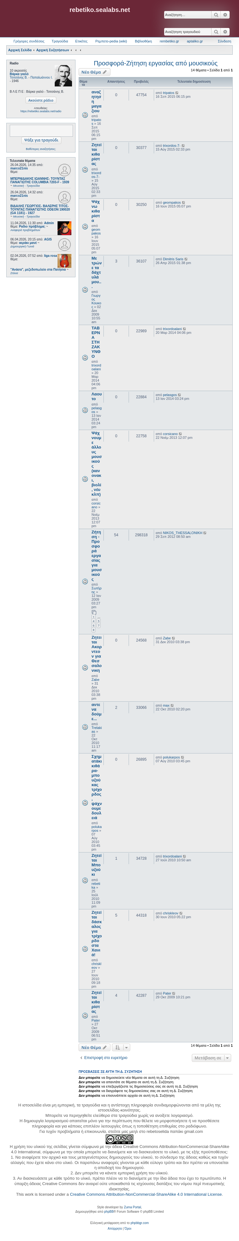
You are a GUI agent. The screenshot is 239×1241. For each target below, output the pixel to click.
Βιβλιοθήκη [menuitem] (143, 41)
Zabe (95, 679)
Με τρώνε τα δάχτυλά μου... (97, 272)
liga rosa (50, 255)
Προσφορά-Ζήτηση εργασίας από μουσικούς (156, 63)
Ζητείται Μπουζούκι (97, 865)
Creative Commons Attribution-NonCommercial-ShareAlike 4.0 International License (146, 1194)
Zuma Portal (132, 1207)
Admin (49, 223)
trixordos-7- (96, 175)
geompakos (96, 231)
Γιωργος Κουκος (96, 301)
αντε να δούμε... (97, 711)
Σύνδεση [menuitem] (224, 41)
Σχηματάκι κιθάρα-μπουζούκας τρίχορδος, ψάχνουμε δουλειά (97, 787)
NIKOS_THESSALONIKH (182, 533)
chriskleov (96, 965)
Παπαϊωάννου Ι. (42, 77)
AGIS (48, 239)
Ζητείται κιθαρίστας (97, 154)
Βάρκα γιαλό (19, 74)
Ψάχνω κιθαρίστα (96, 211)
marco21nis (19, 168)
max (166, 705)
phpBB (109, 1211)
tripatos (168, 93)
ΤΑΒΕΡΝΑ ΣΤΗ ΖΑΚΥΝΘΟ (96, 342)
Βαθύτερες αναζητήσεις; (41, 149)
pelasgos (170, 395)
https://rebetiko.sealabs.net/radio (40, 111)
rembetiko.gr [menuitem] (169, 41)
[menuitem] (115, 1229)
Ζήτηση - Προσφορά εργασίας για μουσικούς (97, 556)
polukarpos (97, 828)
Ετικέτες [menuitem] (81, 41)
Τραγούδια (60, 41)
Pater (96, 1020)
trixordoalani (96, 367)
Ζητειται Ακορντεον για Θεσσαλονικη (97, 654)
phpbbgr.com (140, 1223)
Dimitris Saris (173, 259)
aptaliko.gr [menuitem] (195, 41)
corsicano (96, 505)
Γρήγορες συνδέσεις (29, 41)
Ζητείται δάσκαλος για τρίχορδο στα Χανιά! (97, 933)
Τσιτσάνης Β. (19, 77)
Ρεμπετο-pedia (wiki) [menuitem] (111, 41)
